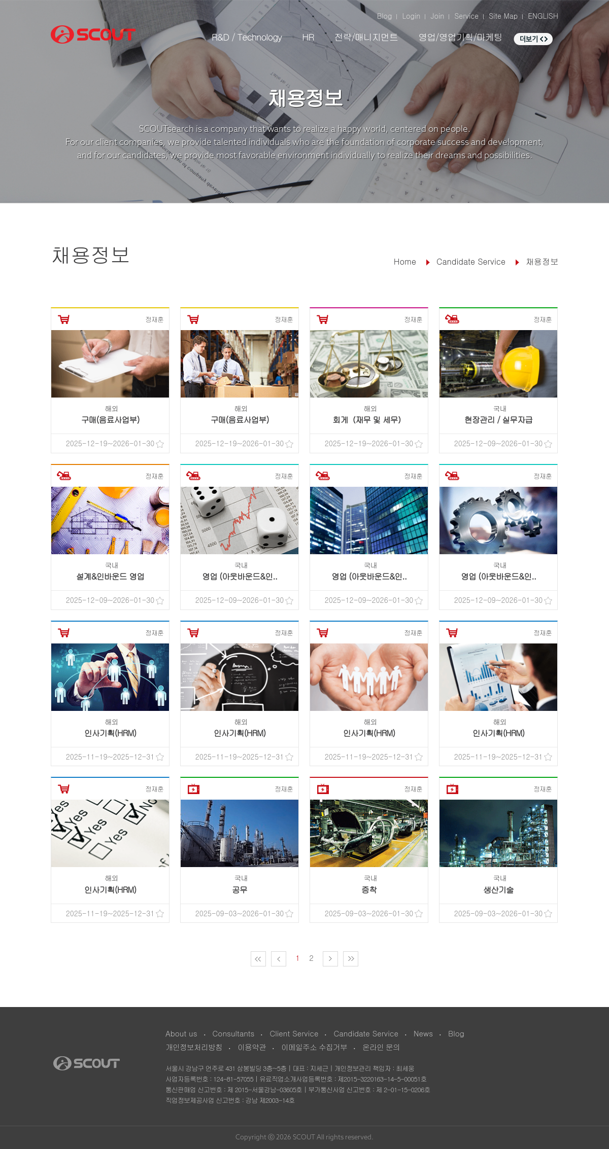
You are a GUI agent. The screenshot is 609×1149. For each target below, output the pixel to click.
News (423, 1033)
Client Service (293, 1033)
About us (181, 1033)
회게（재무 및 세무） (368, 419)
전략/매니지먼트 (366, 36)
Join (437, 16)
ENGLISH (543, 16)
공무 (239, 889)
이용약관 (252, 1047)
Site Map (503, 16)
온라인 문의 (381, 1047)
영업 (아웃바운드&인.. (239, 576)
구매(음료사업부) (110, 419)
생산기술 (498, 889)
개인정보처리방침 (193, 1047)
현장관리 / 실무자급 (498, 419)
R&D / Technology (247, 36)
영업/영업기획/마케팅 (460, 36)
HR (308, 36)
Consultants (234, 1033)
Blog (384, 16)
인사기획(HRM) (110, 733)
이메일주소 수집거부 (314, 1047)
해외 (111, 408)
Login (411, 16)
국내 (499, 408)
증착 (369, 889)
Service (466, 16)
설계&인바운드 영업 (110, 576)
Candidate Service (365, 1033)
